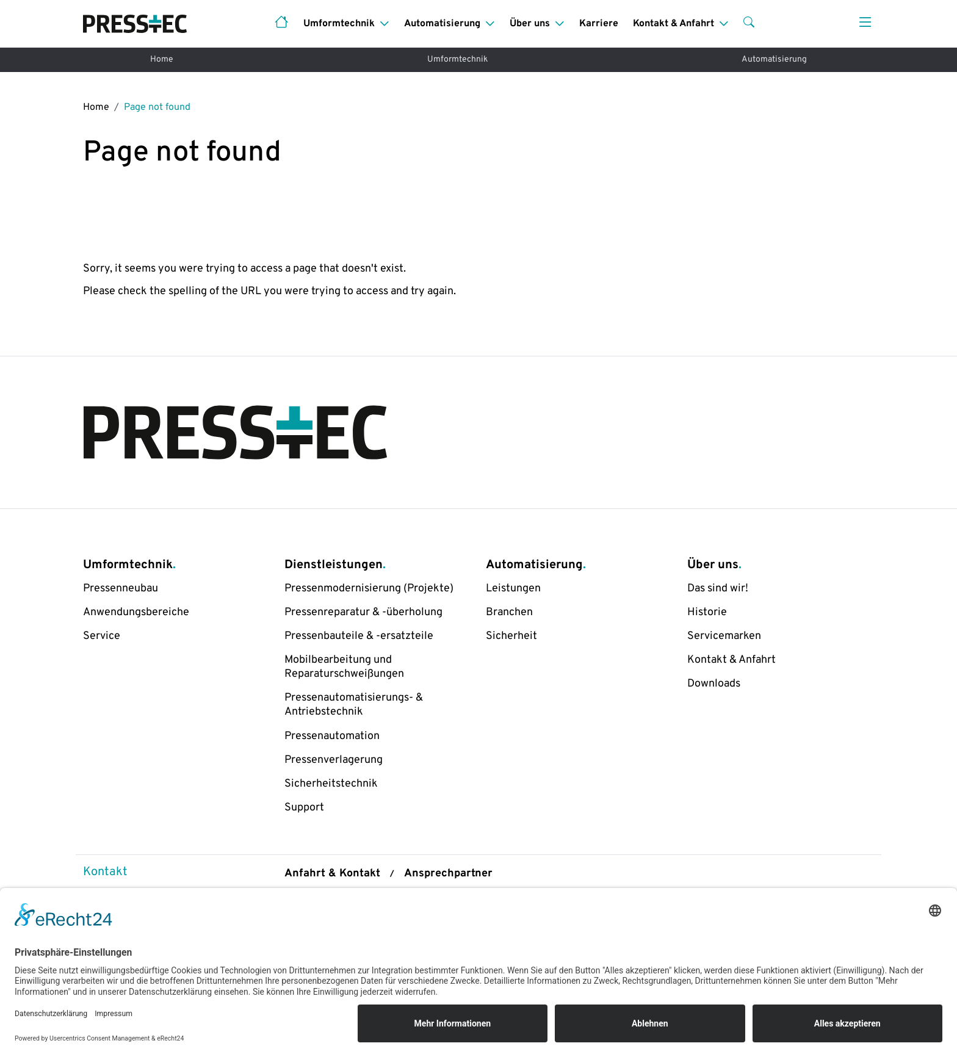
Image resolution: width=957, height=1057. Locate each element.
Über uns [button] (530, 24)
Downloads (713, 684)
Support (304, 808)
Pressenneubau (120, 589)
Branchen (509, 612)
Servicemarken (724, 636)
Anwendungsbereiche (136, 612)
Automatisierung (774, 59)
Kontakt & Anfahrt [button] (673, 24)
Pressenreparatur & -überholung (363, 612)
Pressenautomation (332, 736)
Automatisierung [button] (442, 24)
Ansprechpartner (448, 874)
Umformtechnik (457, 59)
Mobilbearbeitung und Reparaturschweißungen (344, 667)
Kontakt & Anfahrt (731, 660)
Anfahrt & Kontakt (332, 874)
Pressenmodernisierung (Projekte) (368, 589)
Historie (707, 612)
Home (161, 59)
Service (101, 636)
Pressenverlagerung (333, 760)
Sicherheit (511, 636)
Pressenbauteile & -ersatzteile (358, 636)
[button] (748, 24)
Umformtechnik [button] (339, 24)
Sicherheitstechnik (331, 784)
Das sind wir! (717, 589)
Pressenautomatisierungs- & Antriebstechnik (353, 705)
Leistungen (513, 589)
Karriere (598, 24)
